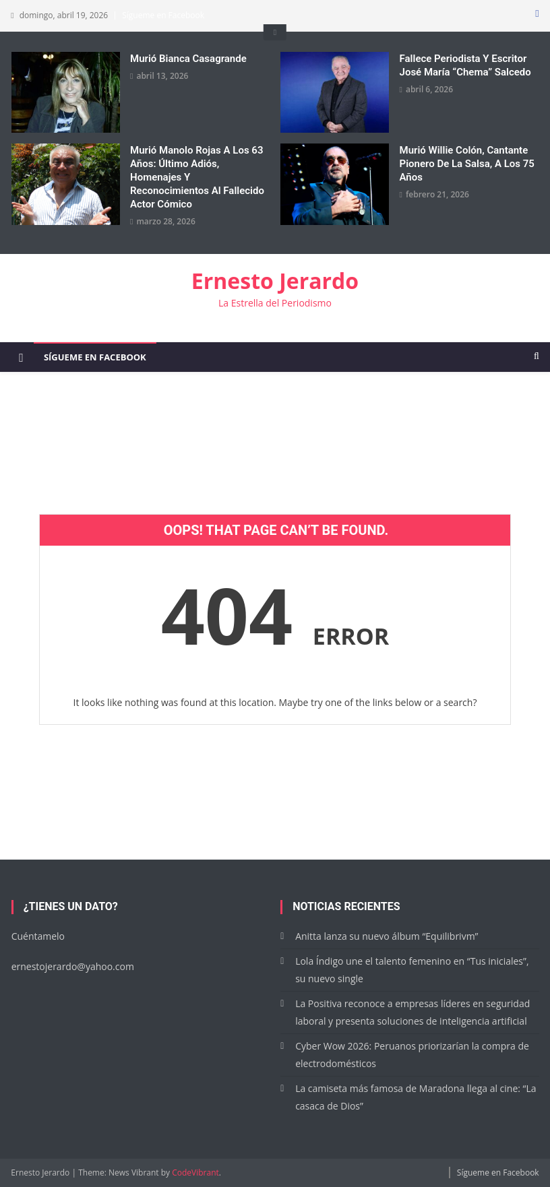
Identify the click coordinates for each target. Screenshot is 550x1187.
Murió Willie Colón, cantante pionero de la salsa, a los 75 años (467, 163)
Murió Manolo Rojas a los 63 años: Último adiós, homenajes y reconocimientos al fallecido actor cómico (197, 177)
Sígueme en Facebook (163, 15)
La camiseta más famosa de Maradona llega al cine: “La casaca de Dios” (415, 1097)
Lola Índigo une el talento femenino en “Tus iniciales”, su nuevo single (411, 970)
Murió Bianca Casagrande (188, 59)
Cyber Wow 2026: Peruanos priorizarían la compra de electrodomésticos (412, 1054)
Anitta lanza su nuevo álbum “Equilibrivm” (386, 936)
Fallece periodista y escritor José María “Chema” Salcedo (465, 65)
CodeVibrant (195, 1172)
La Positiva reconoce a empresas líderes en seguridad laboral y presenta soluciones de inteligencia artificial (412, 1012)
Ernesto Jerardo (275, 280)
